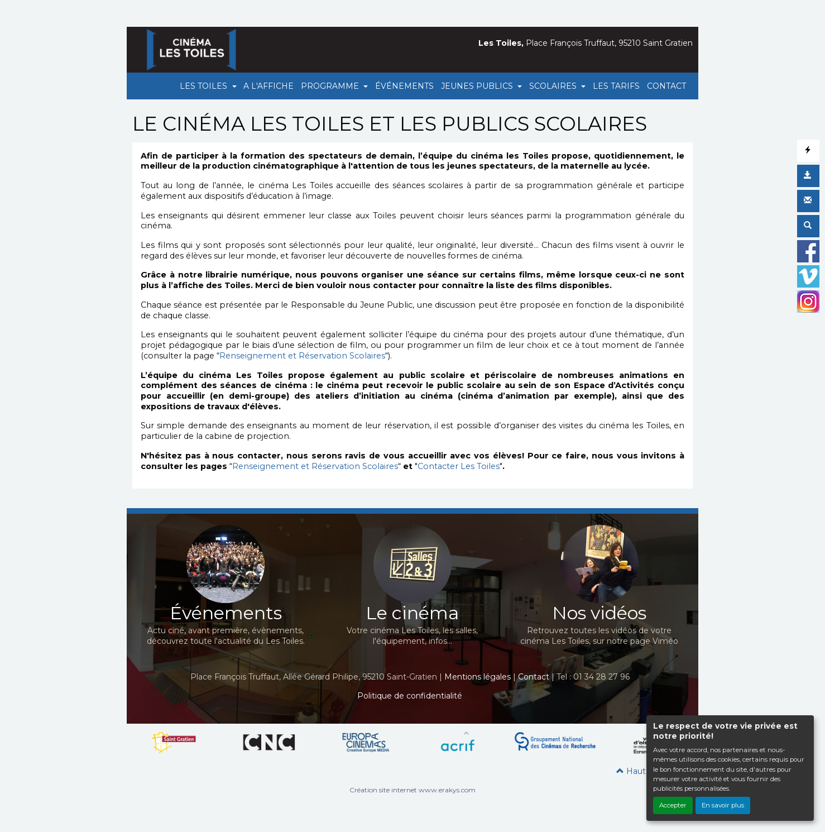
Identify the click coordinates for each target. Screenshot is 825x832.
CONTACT (666, 86)
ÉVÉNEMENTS (404, 86)
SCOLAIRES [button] (554, 86)
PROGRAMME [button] (331, 86)
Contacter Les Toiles (459, 466)
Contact (533, 677)
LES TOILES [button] (204, 86)
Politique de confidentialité (409, 696)
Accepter (673, 805)
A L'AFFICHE (268, 86)
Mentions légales (477, 677)
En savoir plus (723, 805)
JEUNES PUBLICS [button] (478, 86)
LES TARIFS (616, 86)
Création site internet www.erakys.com (412, 790)
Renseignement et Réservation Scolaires (302, 356)
